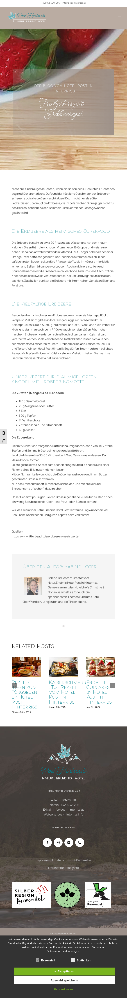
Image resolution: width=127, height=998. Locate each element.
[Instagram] (58, 842)
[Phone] (79, 842)
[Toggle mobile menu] (120, 18)
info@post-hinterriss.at (74, 2)
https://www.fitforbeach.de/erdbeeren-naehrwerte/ (46, 538)
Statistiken (81, 960)
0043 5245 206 (52, 2)
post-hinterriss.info (70, 814)
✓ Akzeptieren (64, 971)
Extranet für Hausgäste (63, 868)
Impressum (43, 860)
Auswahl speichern (64, 980)
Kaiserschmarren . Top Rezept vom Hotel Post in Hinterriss (70, 693)
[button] (14, 685)
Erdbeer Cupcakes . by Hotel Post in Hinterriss (99, 693)
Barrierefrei (83, 860)
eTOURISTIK (71, 933)
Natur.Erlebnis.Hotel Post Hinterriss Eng (63, 512)
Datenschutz (63, 860)
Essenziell (45, 960)
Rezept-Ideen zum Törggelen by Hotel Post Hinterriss (24, 695)
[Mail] (68, 842)
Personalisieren (63, 989)
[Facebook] (47, 842)
